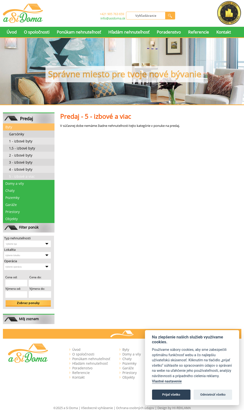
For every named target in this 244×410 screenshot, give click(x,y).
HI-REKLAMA (181, 408)
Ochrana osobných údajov (135, 408)
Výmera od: (13, 289)
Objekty (11, 218)
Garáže (11, 204)
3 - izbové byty (20, 162)
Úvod (12, 32)
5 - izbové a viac (22, 176)
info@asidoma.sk (112, 18)
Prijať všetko (171, 394)
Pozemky (12, 197)
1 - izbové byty (20, 141)
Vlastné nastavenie (167, 381)
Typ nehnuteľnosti (17, 238)
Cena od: (11, 277)
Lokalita (10, 249)
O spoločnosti (36, 32)
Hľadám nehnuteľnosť (128, 32)
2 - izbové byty (20, 155)
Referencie (198, 32)
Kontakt (223, 32)
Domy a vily (14, 183)
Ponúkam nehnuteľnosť (79, 32)
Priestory (12, 211)
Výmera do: (37, 289)
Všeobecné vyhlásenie (97, 408)
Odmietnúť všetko (213, 394)
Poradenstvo (169, 32)
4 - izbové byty (20, 169)
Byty (8, 127)
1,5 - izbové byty (22, 148)
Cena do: (35, 277)
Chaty (10, 190)
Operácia (10, 261)
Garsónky (16, 134)
